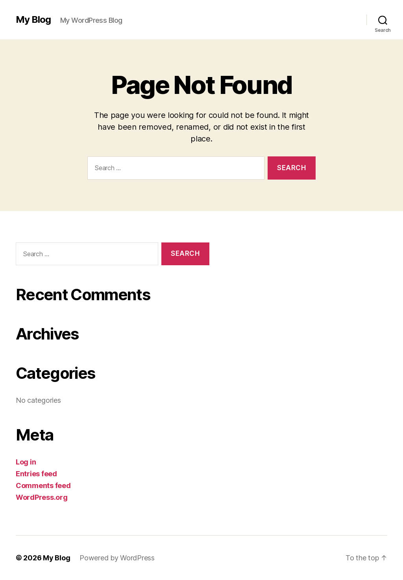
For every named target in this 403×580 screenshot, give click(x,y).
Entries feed (36, 474)
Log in (26, 462)
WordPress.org (42, 497)
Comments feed (43, 485)
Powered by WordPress (117, 558)
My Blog (33, 19)
